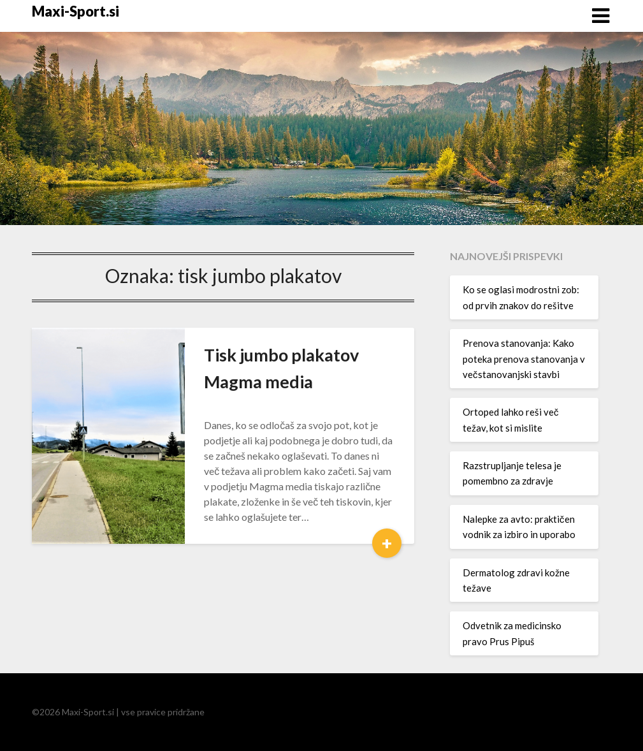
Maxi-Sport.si (75, 11)
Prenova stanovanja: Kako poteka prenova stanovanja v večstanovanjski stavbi (524, 358)
